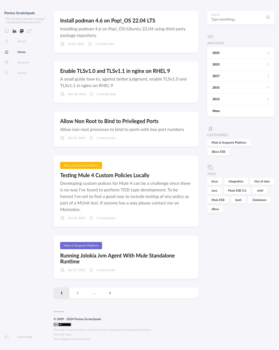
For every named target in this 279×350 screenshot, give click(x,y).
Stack (65, 339)
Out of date (262, 181)
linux (214, 181)
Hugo (68, 334)
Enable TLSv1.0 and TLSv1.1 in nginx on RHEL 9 (115, 71)
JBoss (215, 209)
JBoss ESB (218, 151)
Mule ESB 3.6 (237, 190)
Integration (236, 181)
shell (260, 190)
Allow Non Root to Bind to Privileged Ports (109, 121)
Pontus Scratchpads (19, 13)
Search (215, 14)
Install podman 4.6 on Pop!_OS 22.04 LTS (107, 20)
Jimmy (87, 339)
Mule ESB (218, 200)
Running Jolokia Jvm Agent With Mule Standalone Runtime (117, 258)
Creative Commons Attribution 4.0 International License (119, 329)
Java (214, 190)
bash (238, 200)
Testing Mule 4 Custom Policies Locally (104, 175)
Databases (259, 200)
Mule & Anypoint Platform (228, 142)
